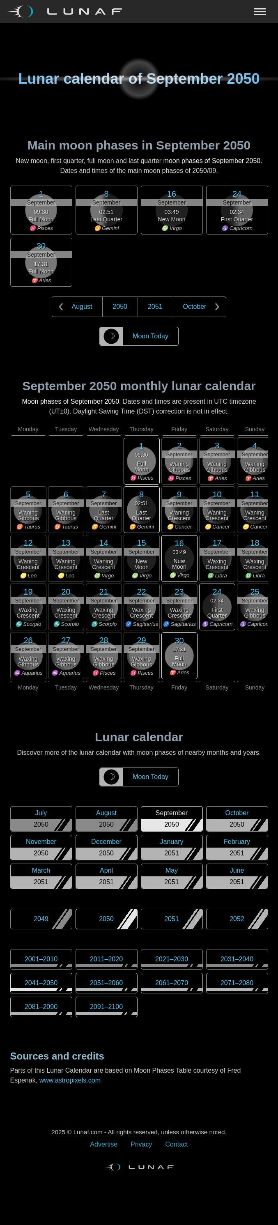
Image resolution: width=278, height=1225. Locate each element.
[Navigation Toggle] (139, 11)
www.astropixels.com (70, 1080)
